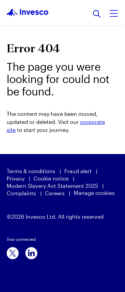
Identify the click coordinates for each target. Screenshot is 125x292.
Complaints (21, 193)
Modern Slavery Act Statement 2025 (52, 185)
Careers (55, 193)
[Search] (97, 14)
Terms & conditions (31, 171)
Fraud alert (78, 171)
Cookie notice (51, 178)
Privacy (16, 178)
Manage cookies (94, 193)
